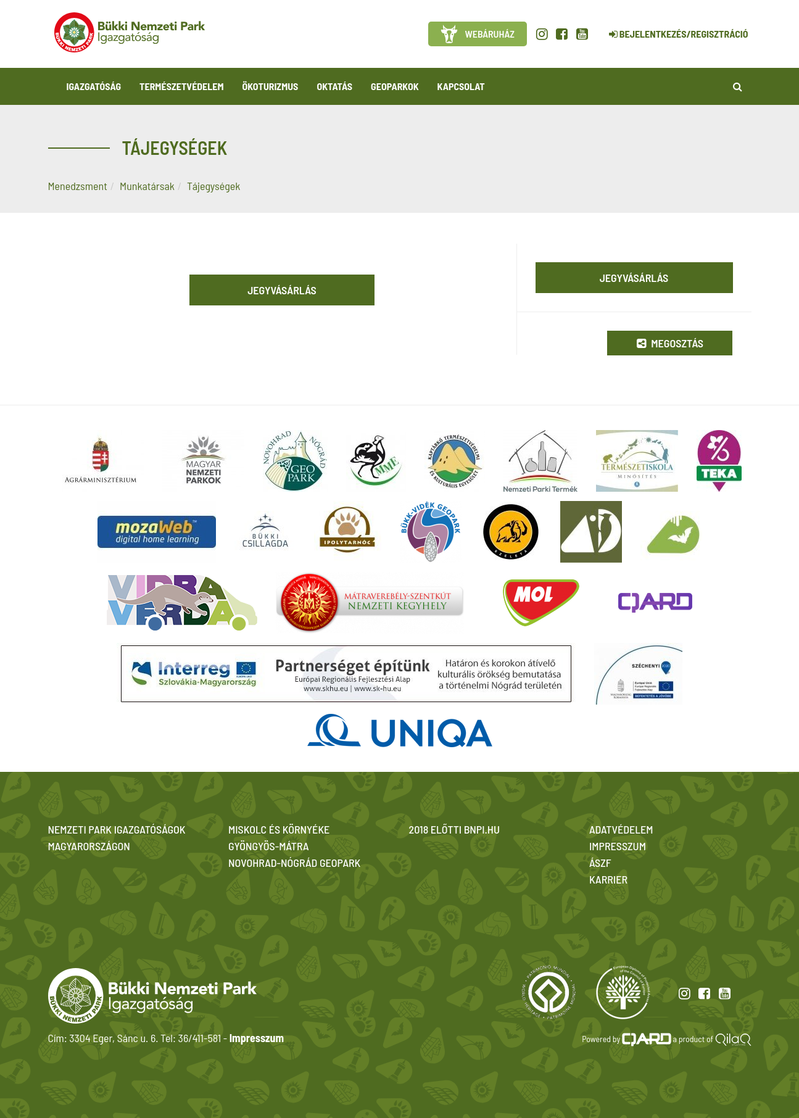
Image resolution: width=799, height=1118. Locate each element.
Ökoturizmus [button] (270, 86)
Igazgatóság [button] (94, 86)
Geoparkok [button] (394, 86)
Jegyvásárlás (282, 290)
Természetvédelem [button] (181, 86)
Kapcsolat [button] (461, 86)
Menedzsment (77, 186)
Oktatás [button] (334, 86)
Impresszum (257, 1038)
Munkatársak (147, 186)
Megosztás (670, 343)
